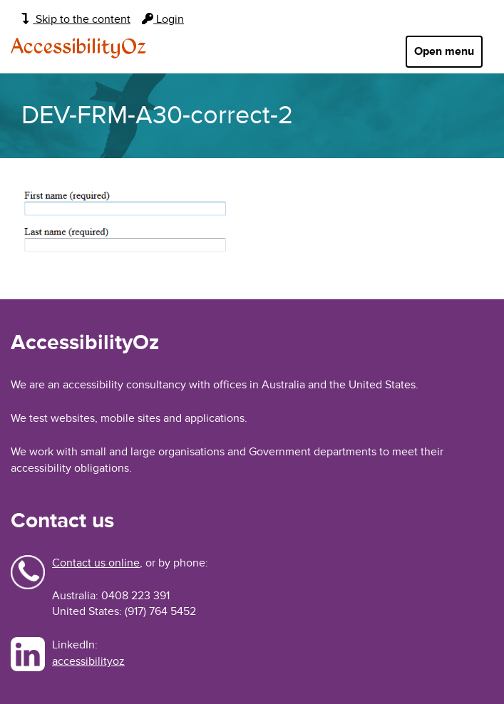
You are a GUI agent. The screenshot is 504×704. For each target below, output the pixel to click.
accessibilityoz (88, 661)
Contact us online (96, 563)
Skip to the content (75, 19)
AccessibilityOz (78, 47)
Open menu (444, 51)
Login (163, 19)
